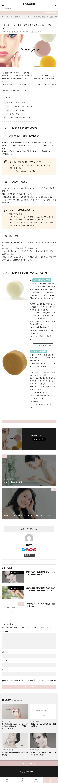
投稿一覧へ (28, 555)
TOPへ (50, 780)
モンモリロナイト (25, 32)
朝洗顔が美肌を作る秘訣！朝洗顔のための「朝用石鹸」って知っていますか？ (40, 589)
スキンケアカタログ (17, 17)
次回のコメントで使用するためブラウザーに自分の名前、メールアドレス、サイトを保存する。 (29, 681)
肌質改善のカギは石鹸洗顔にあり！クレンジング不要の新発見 (40, 573)
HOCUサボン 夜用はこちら (43, 345)
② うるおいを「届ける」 (16, 110)
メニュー (36, 780)
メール (4, 661)
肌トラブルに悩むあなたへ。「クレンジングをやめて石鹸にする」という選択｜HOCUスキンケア (15, 726)
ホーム (7, 780)
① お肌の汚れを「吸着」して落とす (19, 106)
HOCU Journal (29, 4)
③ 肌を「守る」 (13, 114)
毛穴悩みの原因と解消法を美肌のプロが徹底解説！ (15, 754)
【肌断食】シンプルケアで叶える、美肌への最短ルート (40, 605)
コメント (5, 631)
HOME (6, 17)
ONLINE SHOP (6, 8)
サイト (4, 669)
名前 (4, 652)
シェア (22, 780)
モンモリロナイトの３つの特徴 (14, 102)
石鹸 (27, 17)
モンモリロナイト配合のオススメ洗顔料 (17, 117)
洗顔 (32, 32)
